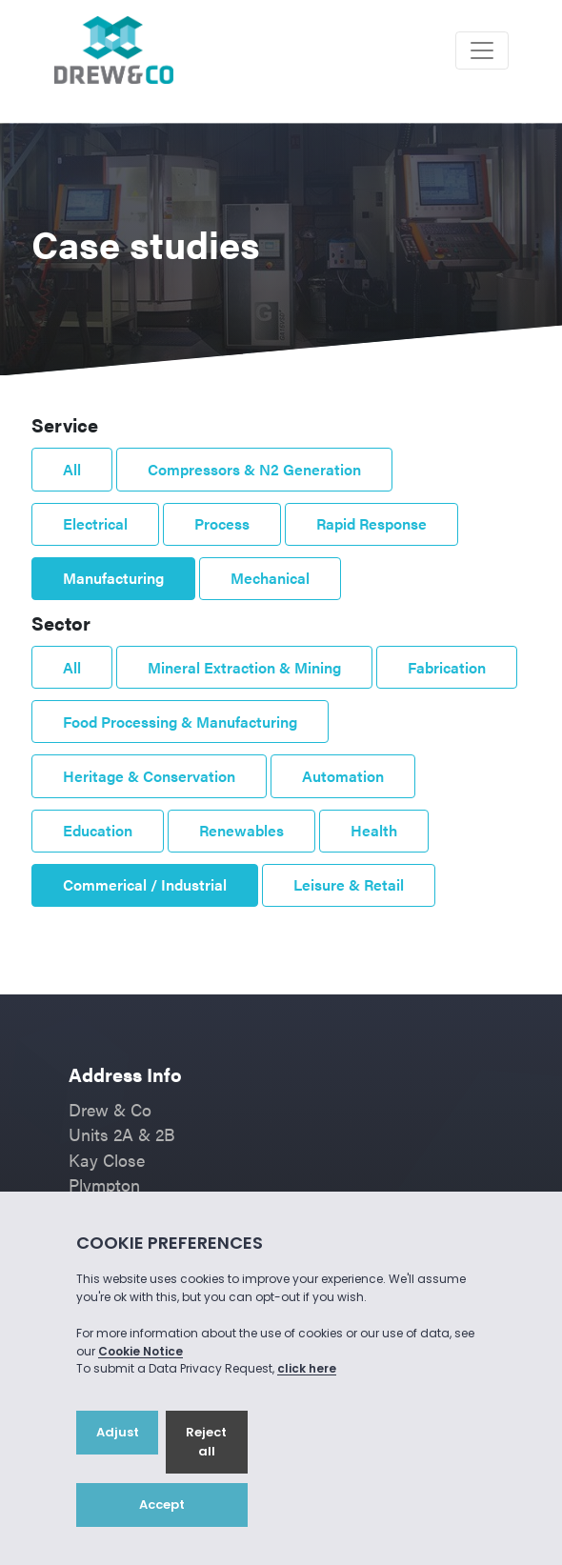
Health (374, 830)
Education (97, 830)
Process (222, 523)
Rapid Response (371, 523)
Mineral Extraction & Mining (244, 667)
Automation (343, 776)
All (72, 469)
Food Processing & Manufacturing (180, 721)
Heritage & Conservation (149, 776)
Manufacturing (113, 578)
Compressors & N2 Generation (254, 469)
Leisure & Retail (348, 884)
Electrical (95, 523)
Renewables (241, 830)
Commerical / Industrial (145, 884)
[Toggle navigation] (482, 50)
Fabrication (447, 667)
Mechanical (270, 578)
